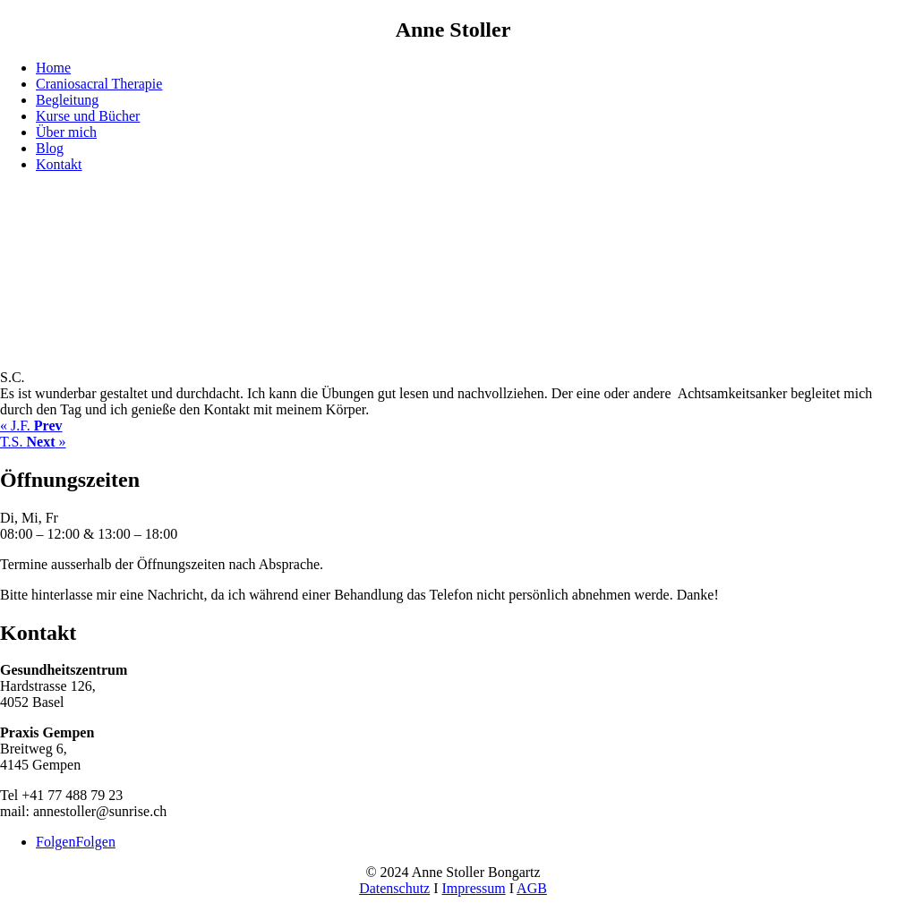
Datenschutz (394, 888)
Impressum (474, 888)
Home (53, 67)
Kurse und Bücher (88, 115)
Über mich (66, 132)
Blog (50, 148)
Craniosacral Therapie (99, 83)
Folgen (95, 841)
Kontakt (59, 164)
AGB (532, 888)
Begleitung (67, 99)
